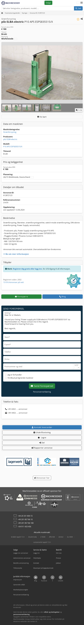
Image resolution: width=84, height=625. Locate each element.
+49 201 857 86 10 (25, 519)
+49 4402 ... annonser (16, 409)
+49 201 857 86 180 (26, 523)
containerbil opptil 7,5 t (42, 542)
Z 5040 (42, 537)
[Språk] (78, 3)
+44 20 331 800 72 (25, 516)
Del (42, 442)
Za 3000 (70, 537)
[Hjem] (2, 13)
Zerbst (61, 537)
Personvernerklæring (42, 392)
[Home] (12, 13)
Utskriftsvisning (42, 432)
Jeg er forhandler (15, 375)
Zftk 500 (52, 537)
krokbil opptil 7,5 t (18, 537)
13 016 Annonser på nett (13, 282)
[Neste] (80, 77)
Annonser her (42, 478)
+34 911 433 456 (24, 526)
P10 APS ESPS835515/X (12, 146)
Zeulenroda (32, 537)
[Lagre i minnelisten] (78, 19)
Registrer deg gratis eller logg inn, (27, 269)
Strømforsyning (9, 132)
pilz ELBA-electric (10, 139)
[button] (81, 3)
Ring (62, 296)
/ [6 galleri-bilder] (79, 110)
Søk (78, 8)
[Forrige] (3, 77)
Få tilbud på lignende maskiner (20, 378)
